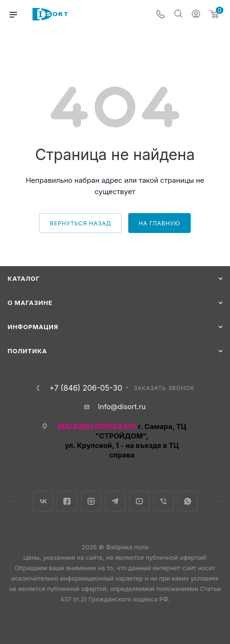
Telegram (115, 501)
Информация (33, 327)
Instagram (91, 501)
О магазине (30, 302)
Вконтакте (43, 501)
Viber (163, 501)
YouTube (139, 501)
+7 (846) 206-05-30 (85, 388)
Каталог (24, 278)
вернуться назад (80, 223)
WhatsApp (187, 501)
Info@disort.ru (122, 406)
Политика (27, 351)
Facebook (67, 501)
